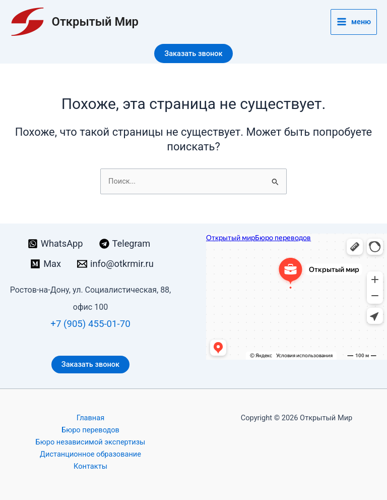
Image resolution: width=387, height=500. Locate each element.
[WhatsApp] (55, 244)
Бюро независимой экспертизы (91, 442)
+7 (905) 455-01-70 (90, 323)
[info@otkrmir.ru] (115, 264)
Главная (90, 417)
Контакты (90, 466)
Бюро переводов (90, 429)
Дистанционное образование (90, 454)
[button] (193, 54)
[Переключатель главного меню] (354, 22)
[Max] (45, 264)
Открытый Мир (95, 22)
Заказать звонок (90, 364)
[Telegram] (125, 244)
